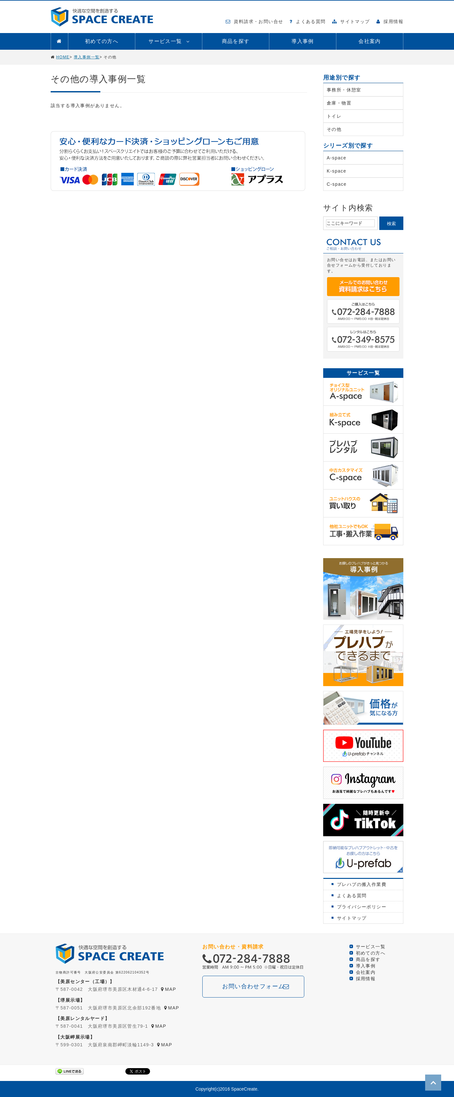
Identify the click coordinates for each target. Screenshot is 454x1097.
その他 (334, 129)
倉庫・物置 (339, 103)
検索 (391, 223)
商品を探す (236, 41)
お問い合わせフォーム (253, 986)
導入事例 (302, 41)
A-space (336, 157)
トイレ (334, 116)
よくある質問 (307, 21)
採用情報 (389, 21)
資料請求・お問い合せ (254, 21)
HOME (63, 57)
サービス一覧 (165, 41)
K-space (336, 171)
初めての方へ (101, 41)
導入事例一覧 (86, 57)
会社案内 (369, 41)
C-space (337, 184)
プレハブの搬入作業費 (361, 884)
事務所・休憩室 (344, 89)
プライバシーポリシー (361, 906)
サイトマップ (351, 21)
